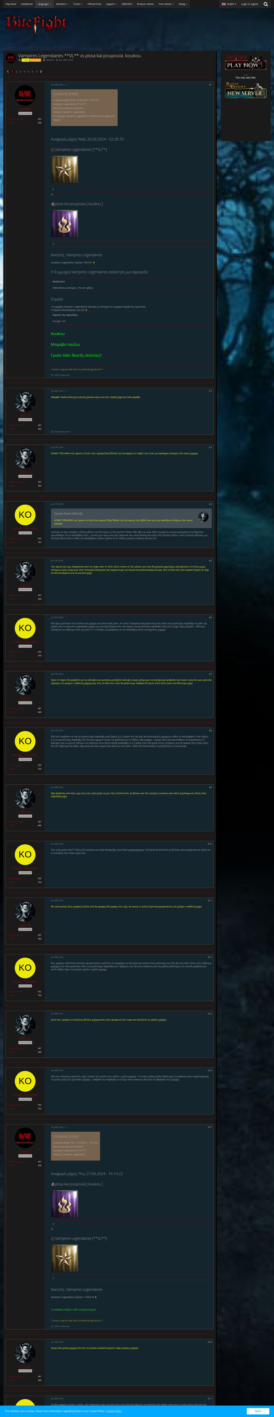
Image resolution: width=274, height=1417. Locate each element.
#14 (210, 1070)
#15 (210, 1127)
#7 (210, 673)
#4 (210, 504)
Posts (11, 122)
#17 (210, 1398)
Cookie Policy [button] (114, 1411)
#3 (210, 447)
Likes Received (15, 119)
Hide (73, 93)
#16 (210, 1342)
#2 (210, 390)
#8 (210, 730)
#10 (210, 843)
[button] (109, 4)
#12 (210, 957)
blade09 (50, 59)
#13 (210, 1013)
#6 (210, 617)
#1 (210, 84)
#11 (210, 900)
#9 (210, 787)
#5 (210, 560)
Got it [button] (258, 1411)
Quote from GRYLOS (68, 513)
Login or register (249, 3)
